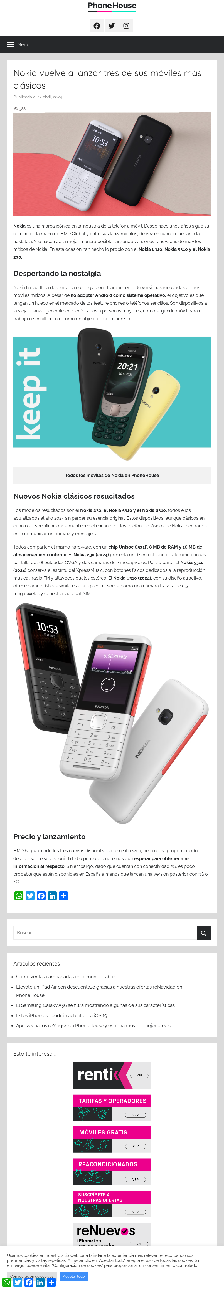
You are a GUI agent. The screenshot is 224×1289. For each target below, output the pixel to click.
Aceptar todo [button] (74, 1276)
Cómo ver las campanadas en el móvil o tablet (66, 976)
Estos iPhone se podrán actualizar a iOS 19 (62, 1015)
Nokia (20, 226)
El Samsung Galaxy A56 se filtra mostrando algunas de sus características (95, 1005)
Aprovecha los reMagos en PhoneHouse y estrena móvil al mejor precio (93, 1025)
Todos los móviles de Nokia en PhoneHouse (112, 475)
